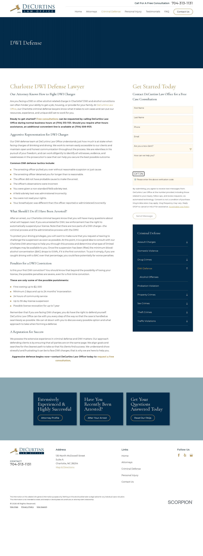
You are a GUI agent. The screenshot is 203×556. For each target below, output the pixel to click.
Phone (137, 127)
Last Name (139, 117)
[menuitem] (160, 242)
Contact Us (183, 11)
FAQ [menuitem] (166, 11)
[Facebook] (178, 479)
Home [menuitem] (78, 11)
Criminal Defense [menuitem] (111, 11)
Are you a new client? (143, 146)
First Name (139, 108)
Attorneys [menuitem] (91, 11)
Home (125, 480)
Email (136, 137)
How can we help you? (144, 155)
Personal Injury (130, 499)
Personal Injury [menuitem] (133, 11)
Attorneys (127, 486)
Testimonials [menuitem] (153, 11)
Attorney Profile (54, 442)
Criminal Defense (131, 493)
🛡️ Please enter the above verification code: (154, 179)
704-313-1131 (182, 3)
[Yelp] (184, 479)
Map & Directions (65, 491)
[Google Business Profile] (191, 479)
